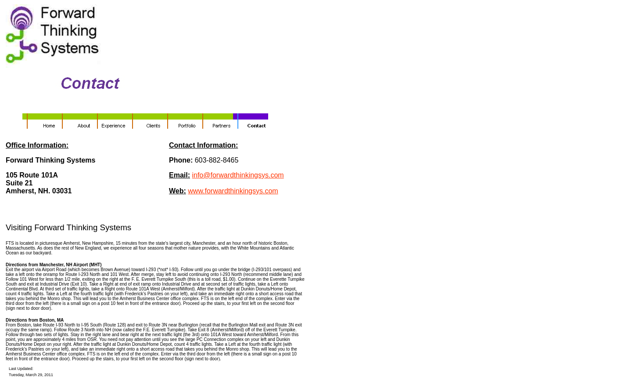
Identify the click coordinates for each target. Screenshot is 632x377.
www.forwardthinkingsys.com (233, 191)
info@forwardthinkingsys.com (238, 175)
